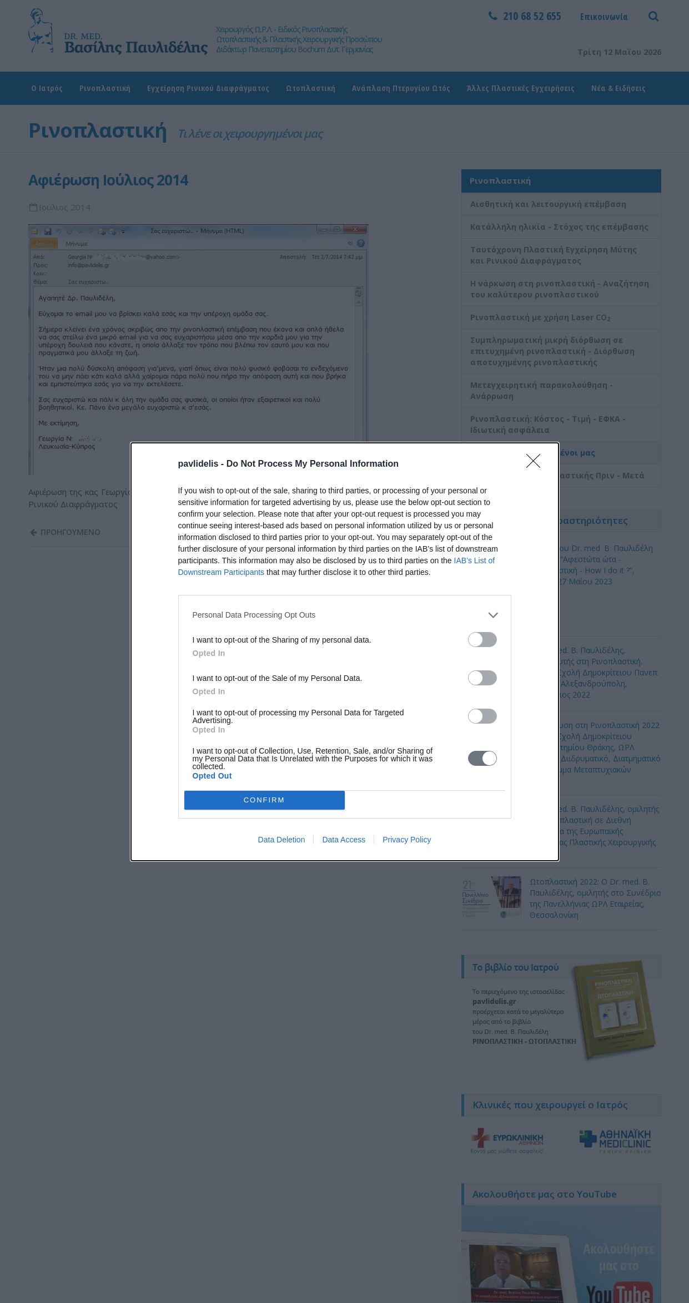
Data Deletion (281, 839)
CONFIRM (264, 800)
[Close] (536, 464)
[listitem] (345, 615)
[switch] (482, 639)
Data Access (343, 839)
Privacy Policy (407, 839)
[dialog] (345, 652)
